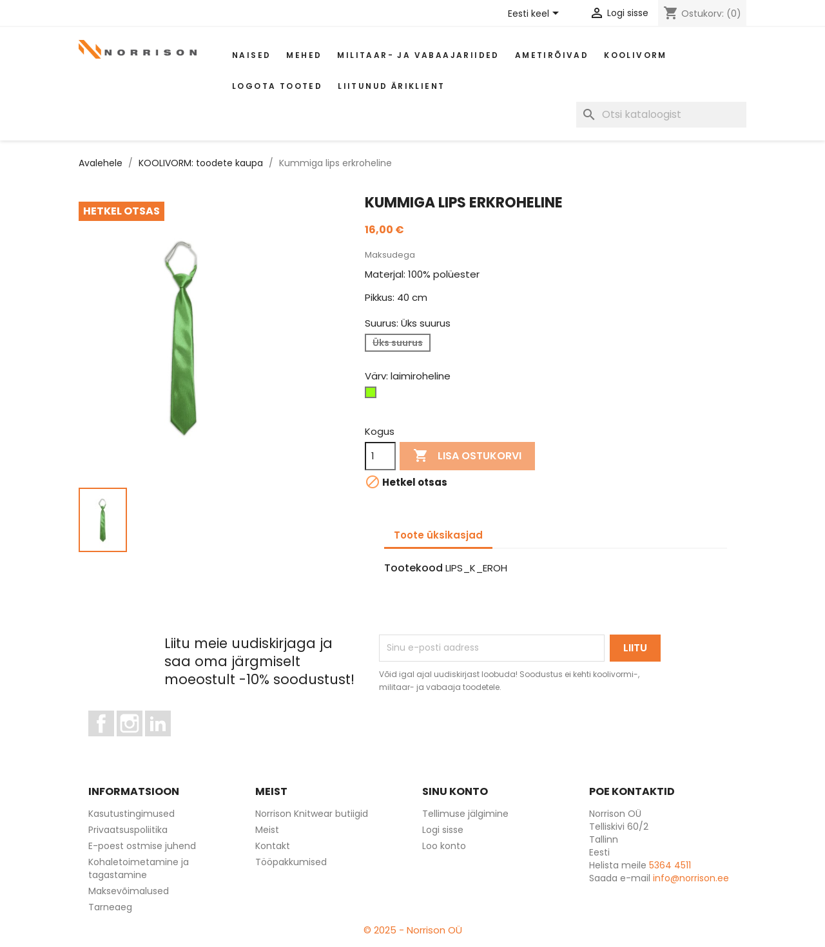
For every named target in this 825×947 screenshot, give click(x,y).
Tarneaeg (110, 907)
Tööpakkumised (291, 862)
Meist (267, 829)
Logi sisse (442, 829)
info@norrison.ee (691, 878)
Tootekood (413, 568)
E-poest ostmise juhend (142, 845)
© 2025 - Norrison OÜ (413, 930)
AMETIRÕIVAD (551, 55)
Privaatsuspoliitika (128, 829)
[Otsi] (661, 115)
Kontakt (272, 845)
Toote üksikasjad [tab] (438, 535)
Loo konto (444, 845)
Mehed (304, 55)
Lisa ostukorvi (467, 456)
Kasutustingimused (131, 813)
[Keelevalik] (535, 14)
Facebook (113, 742)
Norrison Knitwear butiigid (311, 813)
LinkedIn (165, 742)
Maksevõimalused (128, 891)
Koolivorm (635, 55)
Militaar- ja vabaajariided (418, 55)
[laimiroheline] (373, 396)
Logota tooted (277, 86)
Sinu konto (455, 791)
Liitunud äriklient (391, 86)
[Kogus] (380, 456)
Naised (251, 55)
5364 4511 (670, 865)
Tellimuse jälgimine (465, 813)
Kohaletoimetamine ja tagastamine (138, 868)
